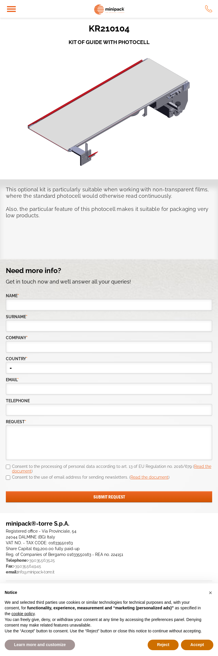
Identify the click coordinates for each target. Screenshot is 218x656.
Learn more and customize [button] (40, 644)
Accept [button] (197, 644)
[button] (210, 592)
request (16, 421)
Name (12, 295)
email (12, 379)
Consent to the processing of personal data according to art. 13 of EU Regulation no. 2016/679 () (111, 468)
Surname (16, 316)
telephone (18, 400)
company (17, 337)
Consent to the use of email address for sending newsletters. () (91, 477)
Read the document (149, 477)
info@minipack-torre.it (36, 572)
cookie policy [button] (22, 613)
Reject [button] (163, 644)
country (16, 358)
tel (208, 8)
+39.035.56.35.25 (41, 560)
